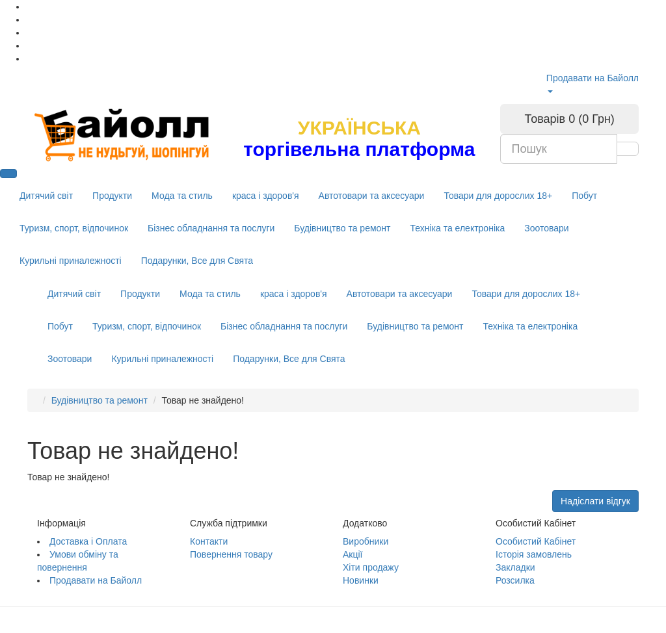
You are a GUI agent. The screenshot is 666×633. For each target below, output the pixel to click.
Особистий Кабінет (536, 541)
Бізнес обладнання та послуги (211, 228)
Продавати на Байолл (592, 78)
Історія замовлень (534, 554)
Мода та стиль (182, 195)
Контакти (209, 541)
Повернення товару (231, 554)
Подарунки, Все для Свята (197, 260)
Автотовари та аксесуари (372, 195)
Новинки (361, 580)
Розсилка (515, 580)
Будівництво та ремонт (342, 228)
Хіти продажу (371, 567)
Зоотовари (546, 228)
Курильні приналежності (71, 260)
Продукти (112, 195)
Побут (584, 195)
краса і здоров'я (265, 195)
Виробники (365, 541)
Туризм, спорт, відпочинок (74, 228)
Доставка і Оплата (88, 541)
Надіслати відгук (595, 501)
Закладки (515, 567)
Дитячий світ (46, 195)
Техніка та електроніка (457, 228)
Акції (352, 554)
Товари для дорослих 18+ (498, 195)
